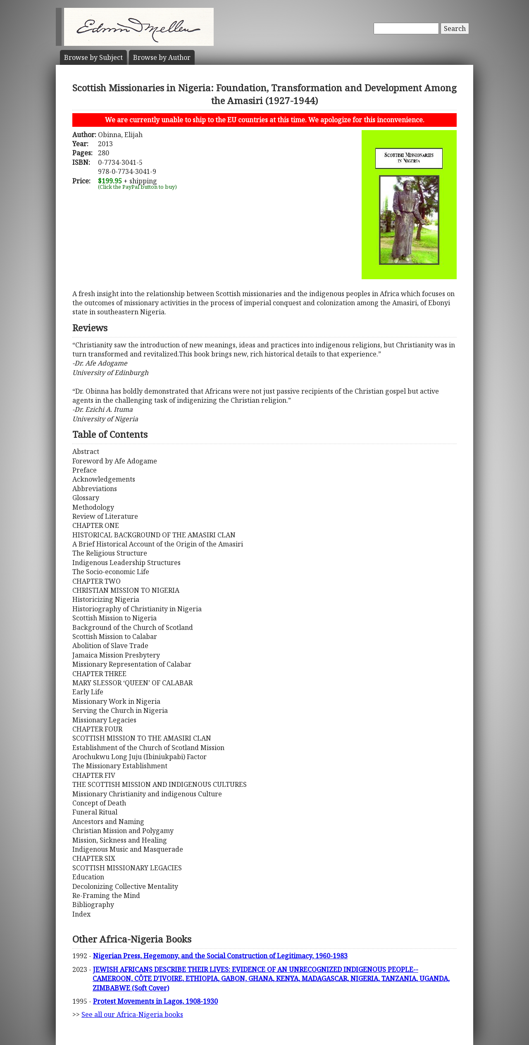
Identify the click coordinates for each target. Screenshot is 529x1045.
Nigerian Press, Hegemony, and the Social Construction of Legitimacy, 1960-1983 (220, 955)
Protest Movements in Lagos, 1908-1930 (155, 1001)
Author (162, 57)
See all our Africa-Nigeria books (132, 1014)
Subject (93, 57)
